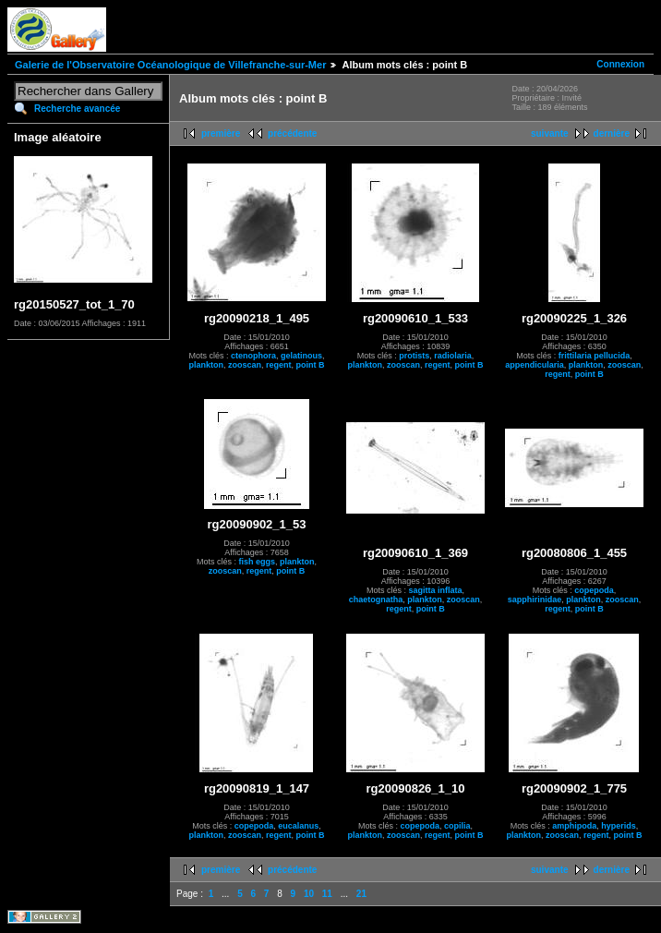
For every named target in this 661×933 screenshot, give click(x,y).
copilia (457, 825)
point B (310, 365)
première (220, 133)
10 (309, 894)
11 (327, 894)
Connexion (620, 64)
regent (279, 365)
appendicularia (534, 365)
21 (361, 894)
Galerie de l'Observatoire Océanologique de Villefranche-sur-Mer (170, 64)
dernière (612, 133)
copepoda (594, 590)
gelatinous (301, 355)
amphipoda (574, 825)
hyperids (618, 825)
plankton (205, 365)
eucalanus (298, 825)
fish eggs (256, 561)
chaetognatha (376, 599)
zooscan (244, 365)
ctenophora (253, 355)
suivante (550, 133)
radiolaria (453, 355)
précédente (292, 133)
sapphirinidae (535, 599)
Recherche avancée (77, 108)
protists (414, 355)
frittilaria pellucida (595, 355)
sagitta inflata (435, 590)
